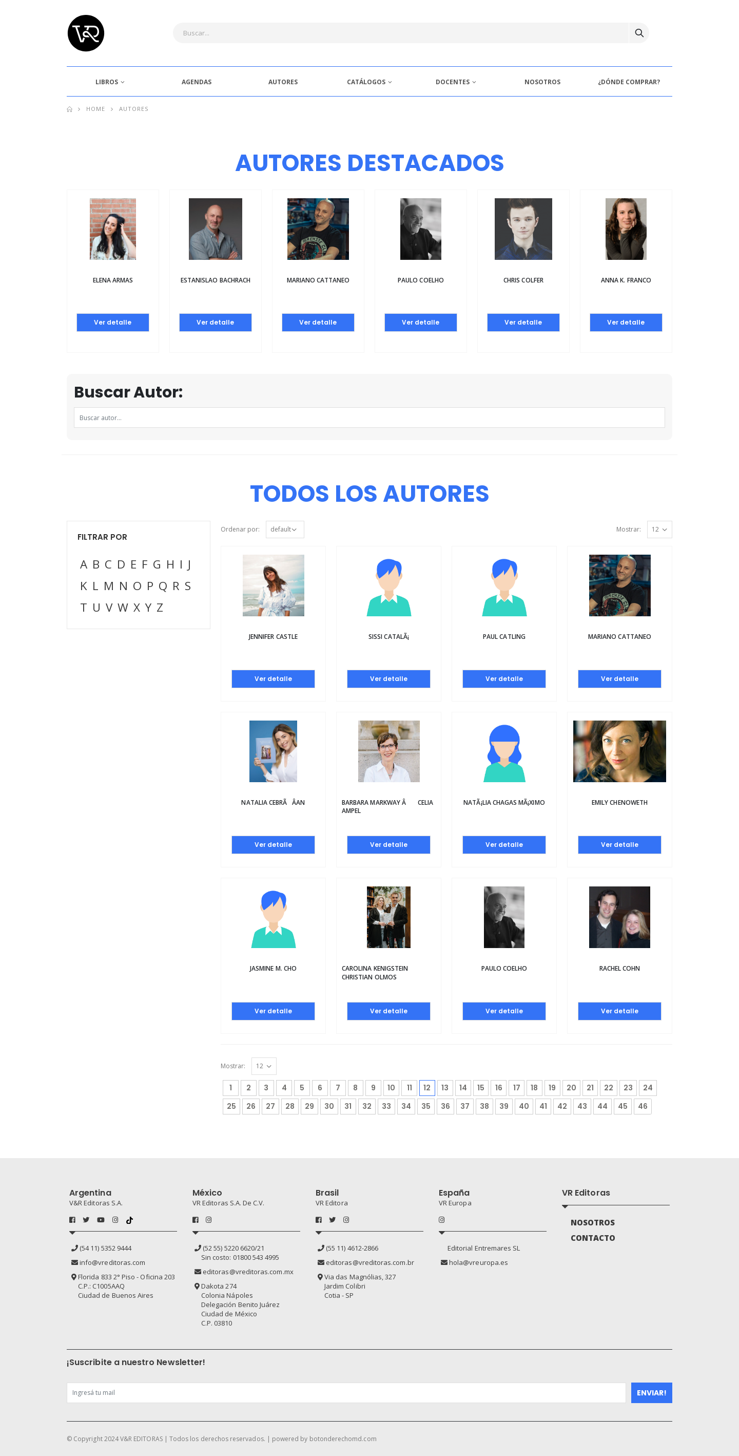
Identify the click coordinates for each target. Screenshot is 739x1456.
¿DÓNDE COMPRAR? (629, 82)
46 (643, 1106)
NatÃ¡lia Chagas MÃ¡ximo (503, 802)
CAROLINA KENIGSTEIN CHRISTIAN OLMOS (375, 972)
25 (231, 1106)
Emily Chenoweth (620, 802)
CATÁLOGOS (366, 82)
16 (498, 1088)
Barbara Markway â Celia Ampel (388, 806)
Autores (134, 108)
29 (309, 1106)
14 (463, 1088)
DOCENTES (453, 82)
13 (445, 1088)
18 (534, 1088)
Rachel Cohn (619, 968)
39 (504, 1106)
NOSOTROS (542, 82)
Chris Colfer (523, 280)
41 (543, 1106)
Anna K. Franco (626, 280)
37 (465, 1106)
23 (628, 1088)
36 (445, 1106)
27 (270, 1106)
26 (251, 1106)
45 (623, 1106)
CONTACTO (593, 1238)
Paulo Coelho (421, 280)
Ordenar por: (240, 529)
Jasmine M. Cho (273, 968)
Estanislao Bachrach (215, 280)
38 (484, 1106)
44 (602, 1106)
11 (409, 1088)
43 (582, 1106)
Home (95, 108)
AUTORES (283, 82)
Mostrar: (628, 529)
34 (406, 1106)
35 (426, 1106)
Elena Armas (113, 280)
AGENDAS (196, 82)
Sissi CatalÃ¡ (388, 636)
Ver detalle (112, 322)
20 (571, 1088)
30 (329, 1106)
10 (391, 1088)
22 (608, 1088)
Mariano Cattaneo (318, 280)
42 (562, 1106)
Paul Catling (504, 636)
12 (429, 1086)
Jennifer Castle (273, 636)
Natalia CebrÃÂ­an (273, 802)
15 (480, 1088)
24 (648, 1088)
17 (516, 1088)
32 (367, 1106)
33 (386, 1106)
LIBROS (106, 82)
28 (290, 1106)
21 (590, 1088)
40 (524, 1106)
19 (552, 1088)
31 (348, 1106)
